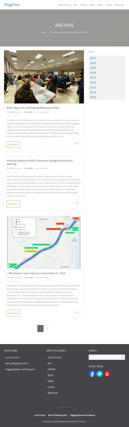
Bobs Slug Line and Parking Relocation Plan (33, 107)
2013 (93, 97)
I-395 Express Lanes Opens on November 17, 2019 (36, 273)
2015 (93, 87)
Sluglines (12, 4)
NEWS (100, 5)
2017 (93, 78)
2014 (93, 92)
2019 (93, 68)
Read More (13, 144)
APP (75, 5)
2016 (93, 82)
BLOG (92, 5)
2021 (93, 58)
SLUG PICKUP (64, 5)
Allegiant (62, 421)
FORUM (83, 5)
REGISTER (119, 5)
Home (43, 32)
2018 (93, 73)
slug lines (28, 112)
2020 (93, 63)
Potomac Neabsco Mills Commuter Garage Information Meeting (40, 162)
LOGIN (109, 5)
